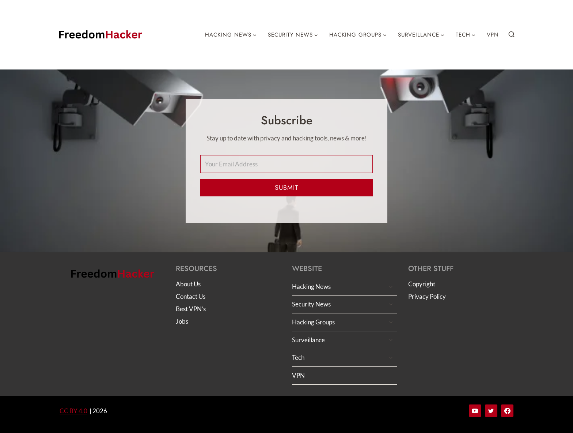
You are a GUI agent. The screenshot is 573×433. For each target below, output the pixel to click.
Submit (286, 187)
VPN (493, 35)
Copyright (421, 284)
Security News (311, 304)
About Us (188, 284)
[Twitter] (491, 410)
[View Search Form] (511, 34)
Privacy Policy (427, 296)
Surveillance (308, 340)
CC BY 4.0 (73, 411)
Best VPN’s (191, 309)
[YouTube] (475, 410)
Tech (298, 357)
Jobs (182, 321)
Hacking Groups (313, 322)
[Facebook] (507, 410)
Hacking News (311, 286)
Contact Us (190, 296)
